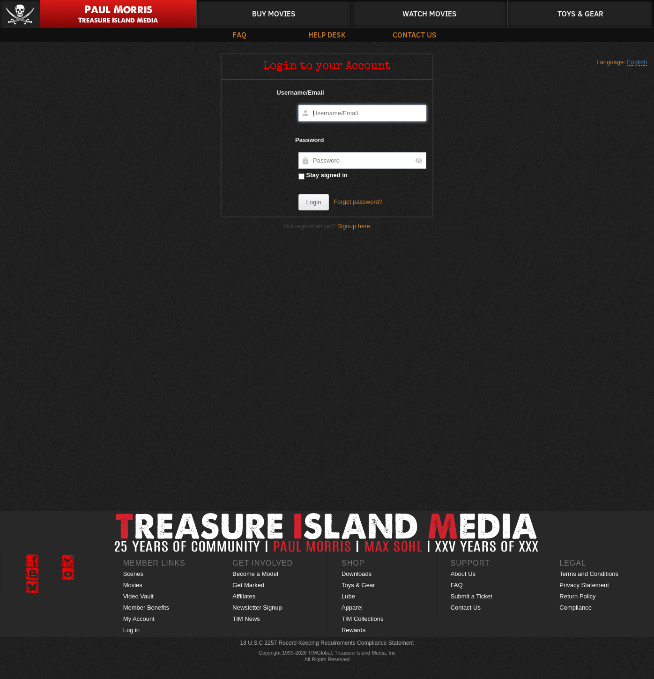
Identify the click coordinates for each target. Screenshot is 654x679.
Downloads (357, 573)
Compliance (575, 607)
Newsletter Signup (257, 607)
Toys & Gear (580, 13)
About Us (463, 573)
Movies (132, 585)
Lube (348, 596)
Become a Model (255, 573)
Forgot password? (358, 201)
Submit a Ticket (471, 596)
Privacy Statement (584, 585)
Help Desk (327, 34)
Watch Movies (429, 13)
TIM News (246, 618)
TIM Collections (363, 618)
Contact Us (415, 34)
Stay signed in (323, 175)
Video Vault (138, 596)
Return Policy (577, 596)
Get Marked (248, 585)
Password (309, 139)
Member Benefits (146, 607)
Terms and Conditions (588, 573)
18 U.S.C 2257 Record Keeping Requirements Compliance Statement (327, 643)
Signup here (353, 226)
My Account (139, 618)
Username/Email (300, 92)
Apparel (352, 607)
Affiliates (243, 596)
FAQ (239, 34)
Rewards (353, 630)
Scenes (133, 573)
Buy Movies (274, 13)
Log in (131, 630)
